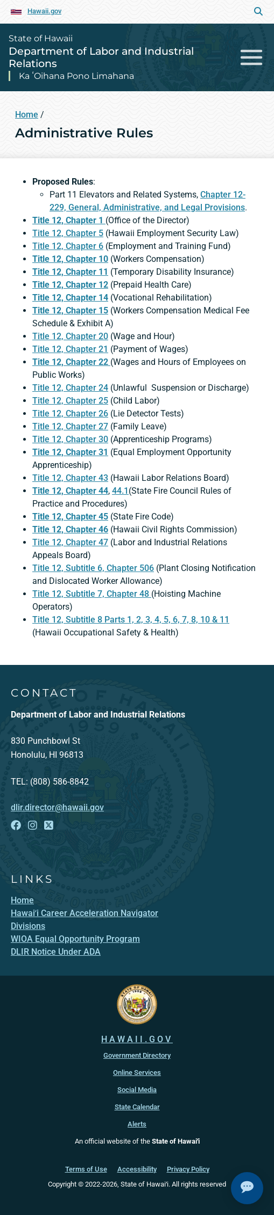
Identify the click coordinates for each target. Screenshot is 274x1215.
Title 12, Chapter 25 (70, 401)
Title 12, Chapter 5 (67, 233)
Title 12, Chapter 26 (70, 413)
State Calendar (137, 1106)
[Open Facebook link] (16, 825)
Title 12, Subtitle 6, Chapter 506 (93, 568)
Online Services (137, 1072)
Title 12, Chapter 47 (70, 542)
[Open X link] (48, 825)
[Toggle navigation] (251, 57)
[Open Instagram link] (32, 825)
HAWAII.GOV (137, 1038)
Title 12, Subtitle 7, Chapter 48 (91, 594)
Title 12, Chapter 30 (70, 439)
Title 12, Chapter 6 (67, 246)
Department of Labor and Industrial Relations (101, 57)
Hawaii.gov (44, 11)
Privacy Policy (188, 1168)
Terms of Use (86, 1168)
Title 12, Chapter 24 (70, 388)
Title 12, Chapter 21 (70, 349)
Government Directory (137, 1054)
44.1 (120, 491)
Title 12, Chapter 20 (70, 336)
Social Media (137, 1089)
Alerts (137, 1123)
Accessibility (137, 1168)
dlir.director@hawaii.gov (57, 807)
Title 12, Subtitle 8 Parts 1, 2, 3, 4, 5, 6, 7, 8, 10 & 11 (130, 619)
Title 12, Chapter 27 (70, 426)
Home (26, 114)
